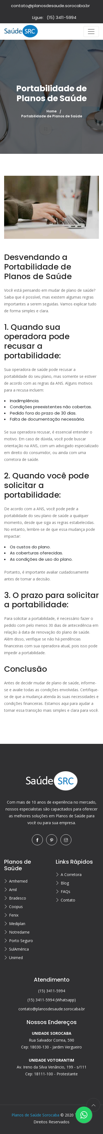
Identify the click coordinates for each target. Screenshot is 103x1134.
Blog (65, 883)
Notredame (19, 932)
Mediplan (17, 923)
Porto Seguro (21, 940)
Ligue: (54, 17)
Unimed (16, 957)
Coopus (16, 906)
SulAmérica (19, 949)
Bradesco (17, 898)
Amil (13, 889)
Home (51, 111)
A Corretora (71, 874)
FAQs (65, 891)
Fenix (13, 915)
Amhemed (18, 881)
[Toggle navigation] (91, 31)
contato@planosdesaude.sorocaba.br (50, 5)
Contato (68, 900)
